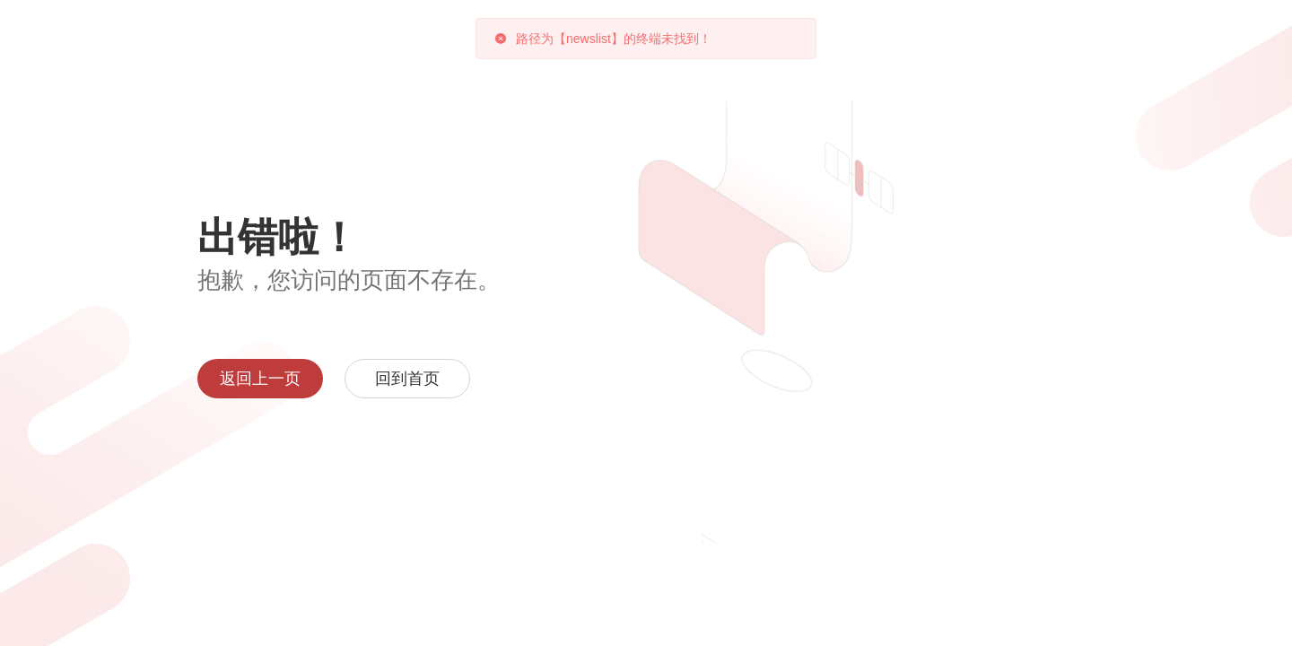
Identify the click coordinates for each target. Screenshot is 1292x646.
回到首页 (407, 379)
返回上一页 (260, 379)
